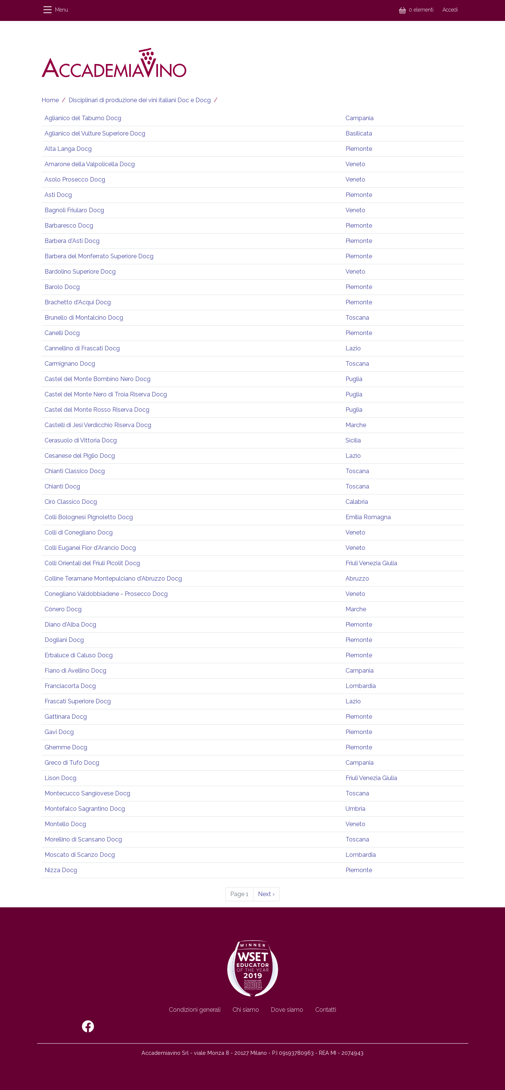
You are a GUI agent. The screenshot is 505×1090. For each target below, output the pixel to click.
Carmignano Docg (70, 363)
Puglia (354, 379)
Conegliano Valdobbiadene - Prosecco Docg (106, 593)
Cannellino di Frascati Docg (82, 348)
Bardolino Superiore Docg (80, 271)
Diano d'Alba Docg (70, 624)
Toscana (357, 317)
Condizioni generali (194, 1009)
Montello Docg (65, 824)
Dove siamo (287, 1009)
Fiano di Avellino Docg (75, 670)
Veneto (355, 164)
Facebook (88, 1026)
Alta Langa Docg (68, 148)
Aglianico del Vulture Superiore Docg (95, 133)
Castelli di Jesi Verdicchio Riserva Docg (98, 425)
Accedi (450, 10)
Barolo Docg (62, 286)
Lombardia (361, 685)
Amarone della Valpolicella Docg (90, 164)
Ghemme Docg (66, 747)
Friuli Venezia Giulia (371, 563)
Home (50, 100)
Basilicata (359, 133)
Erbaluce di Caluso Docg (79, 655)
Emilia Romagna (368, 517)
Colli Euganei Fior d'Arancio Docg (90, 547)
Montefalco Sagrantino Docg (85, 808)
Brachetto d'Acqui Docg (78, 302)
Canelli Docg (62, 333)
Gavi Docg (59, 732)
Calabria (357, 501)
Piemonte (359, 148)
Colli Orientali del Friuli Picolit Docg (92, 563)
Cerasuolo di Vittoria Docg (81, 440)
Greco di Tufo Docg (72, 762)
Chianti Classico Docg (75, 471)
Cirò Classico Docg (71, 501)
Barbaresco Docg (69, 225)
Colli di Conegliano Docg (79, 532)
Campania (360, 118)
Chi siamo (245, 1009)
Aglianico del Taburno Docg (83, 118)
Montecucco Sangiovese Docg (87, 793)
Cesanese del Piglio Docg (80, 455)
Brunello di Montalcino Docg (84, 317)
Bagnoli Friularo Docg (74, 210)
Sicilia (353, 440)
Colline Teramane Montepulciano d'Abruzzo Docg (113, 578)
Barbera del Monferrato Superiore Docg (99, 256)
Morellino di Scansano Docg (83, 839)
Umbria (355, 808)
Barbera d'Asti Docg (72, 240)
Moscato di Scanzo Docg (80, 854)
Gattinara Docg (66, 716)
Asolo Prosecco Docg (75, 179)
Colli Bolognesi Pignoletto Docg (89, 517)
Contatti (325, 1009)
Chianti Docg (62, 486)
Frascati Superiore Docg (78, 701)
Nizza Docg (61, 870)
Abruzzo (357, 578)
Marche (356, 425)
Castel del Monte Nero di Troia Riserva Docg (106, 394)
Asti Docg (58, 194)
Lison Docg (60, 778)
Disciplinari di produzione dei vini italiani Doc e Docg (140, 100)
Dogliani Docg (64, 639)
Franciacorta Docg (70, 685)
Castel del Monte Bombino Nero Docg (97, 379)
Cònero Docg (63, 609)
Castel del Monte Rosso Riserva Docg (97, 409)
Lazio (353, 348)
